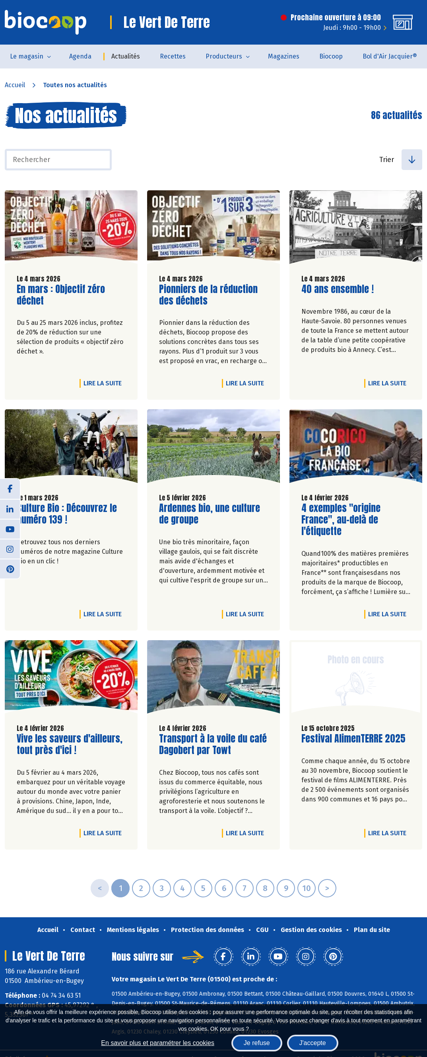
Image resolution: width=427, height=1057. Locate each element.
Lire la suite (104, 383)
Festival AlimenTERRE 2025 (353, 738)
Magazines (283, 56)
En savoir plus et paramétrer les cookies (157, 1042)
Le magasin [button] (26, 56)
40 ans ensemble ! (337, 289)
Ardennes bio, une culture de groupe (209, 514)
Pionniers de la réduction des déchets (208, 295)
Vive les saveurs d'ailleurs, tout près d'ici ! (69, 744)
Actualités (125, 56)
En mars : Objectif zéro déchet (62, 295)
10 (306, 888)
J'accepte (312, 1042)
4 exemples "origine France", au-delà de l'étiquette (346, 519)
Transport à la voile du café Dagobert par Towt (213, 744)
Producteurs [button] (224, 56)
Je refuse (257, 1042)
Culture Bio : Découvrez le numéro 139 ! (67, 514)
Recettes (173, 56)
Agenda (80, 56)
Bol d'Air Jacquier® (390, 56)
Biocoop (331, 56)
